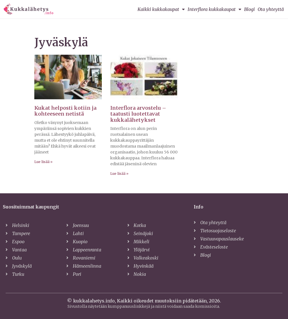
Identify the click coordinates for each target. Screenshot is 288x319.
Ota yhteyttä (271, 9)
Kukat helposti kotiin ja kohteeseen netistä (65, 111)
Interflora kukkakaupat (214, 9)
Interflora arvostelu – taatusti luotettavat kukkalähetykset (138, 114)
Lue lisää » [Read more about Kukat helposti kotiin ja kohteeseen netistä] (43, 162)
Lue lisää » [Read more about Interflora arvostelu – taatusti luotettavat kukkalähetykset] (119, 173)
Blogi (249, 9)
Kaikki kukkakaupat (161, 9)
